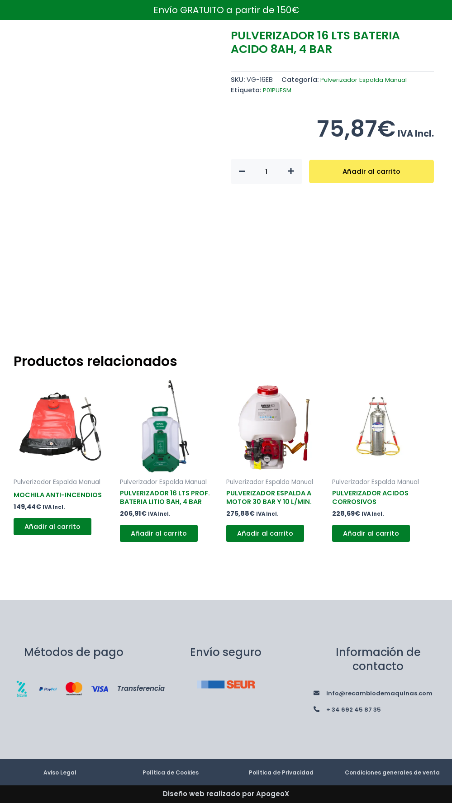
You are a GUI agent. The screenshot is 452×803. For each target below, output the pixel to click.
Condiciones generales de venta (392, 768)
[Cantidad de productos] (266, 171)
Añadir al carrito (371, 171)
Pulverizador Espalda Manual (367, 79)
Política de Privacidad (281, 767)
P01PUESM (277, 90)
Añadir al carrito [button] (56, 537)
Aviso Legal (59, 767)
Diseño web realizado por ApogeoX (226, 793)
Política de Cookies (170, 767)
